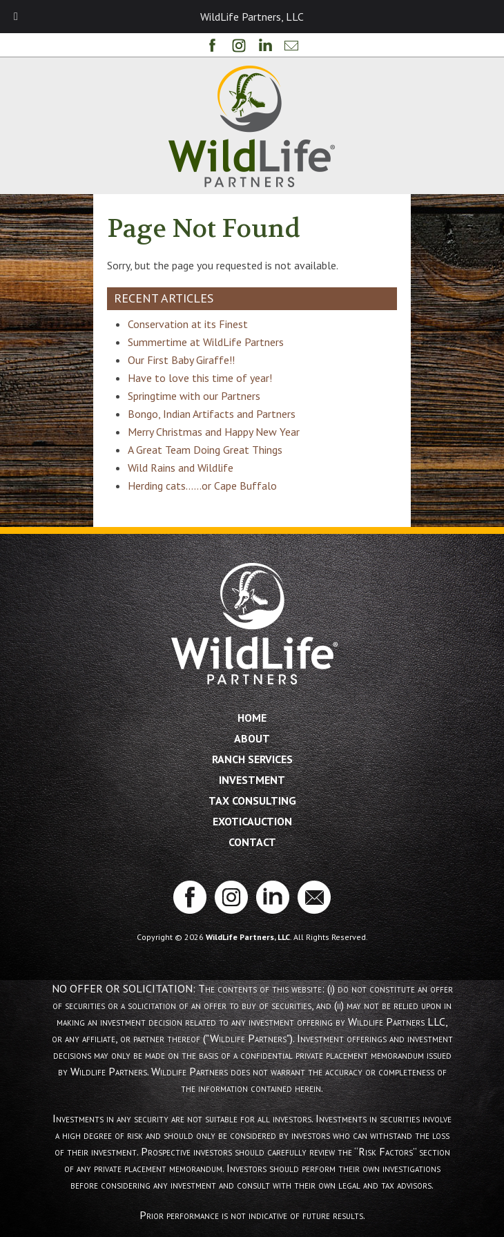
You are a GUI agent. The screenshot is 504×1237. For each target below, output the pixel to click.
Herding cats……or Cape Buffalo (202, 485)
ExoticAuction (252, 821)
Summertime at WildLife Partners (206, 342)
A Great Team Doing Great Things (205, 450)
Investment (252, 780)
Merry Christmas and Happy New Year (214, 432)
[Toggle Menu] (16, 16)
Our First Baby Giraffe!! (181, 360)
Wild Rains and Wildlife (180, 467)
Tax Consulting (252, 800)
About (252, 738)
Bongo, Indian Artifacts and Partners (211, 414)
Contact (252, 842)
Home (252, 718)
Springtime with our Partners (194, 396)
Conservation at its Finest (188, 324)
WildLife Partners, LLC (248, 937)
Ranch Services (252, 759)
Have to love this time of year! (200, 378)
